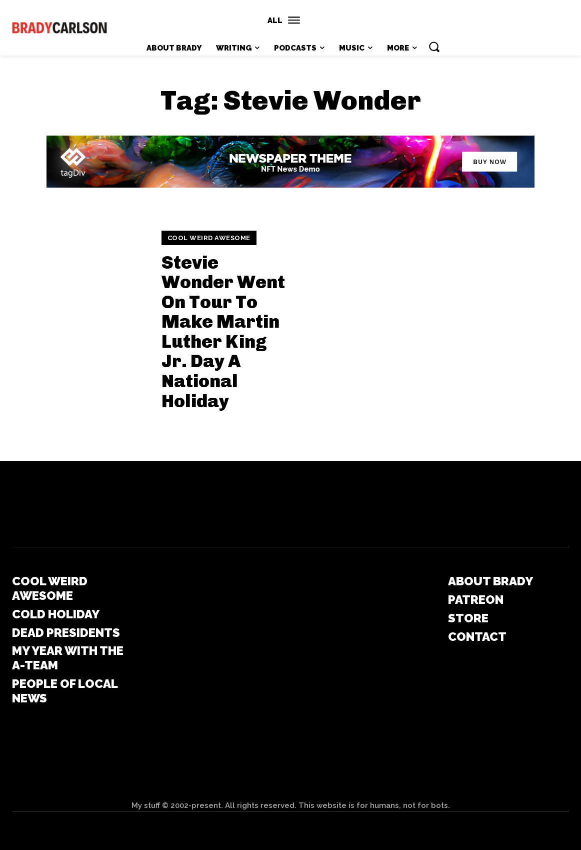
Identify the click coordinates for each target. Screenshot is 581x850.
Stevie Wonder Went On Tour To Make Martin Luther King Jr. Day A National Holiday (223, 332)
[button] (434, 47)
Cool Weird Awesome (209, 238)
